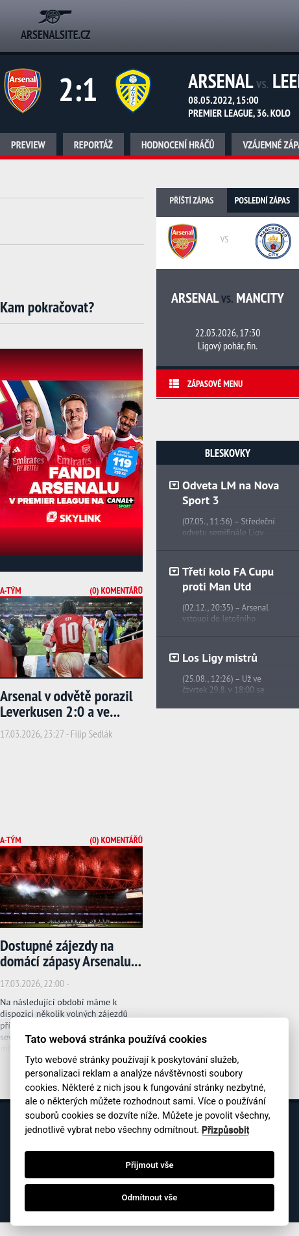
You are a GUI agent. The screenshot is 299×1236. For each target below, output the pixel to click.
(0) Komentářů (116, 590)
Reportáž (93, 144)
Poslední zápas (262, 200)
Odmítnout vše (150, 1197)
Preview (28, 144)
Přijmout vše (149, 1165)
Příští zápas (192, 200)
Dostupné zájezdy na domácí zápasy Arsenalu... (70, 953)
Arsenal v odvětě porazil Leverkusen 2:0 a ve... (66, 703)
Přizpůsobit (226, 1130)
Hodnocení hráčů (178, 144)
